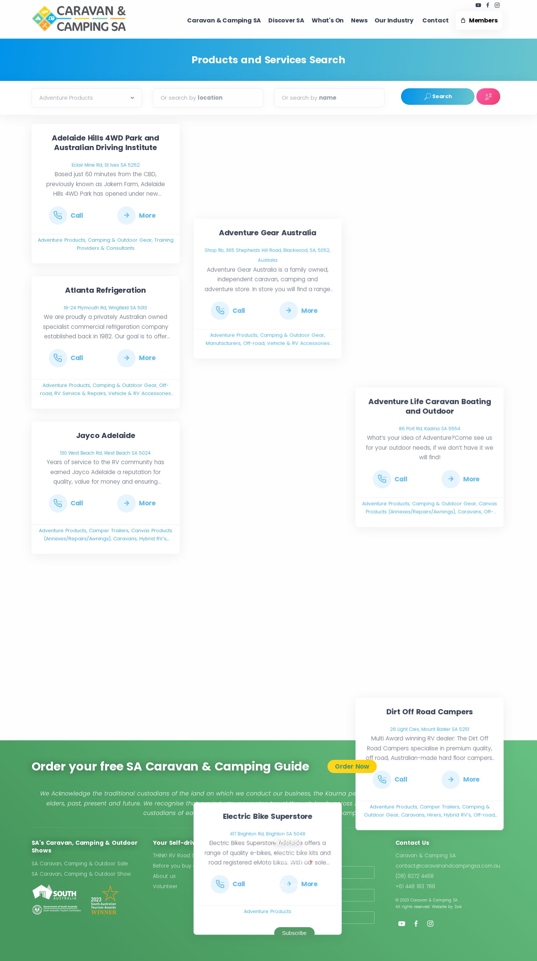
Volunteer (165, 886)
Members (478, 20)
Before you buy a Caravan (186, 865)
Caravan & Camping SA (425, 855)
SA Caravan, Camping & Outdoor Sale (80, 863)
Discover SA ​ (286, 20)
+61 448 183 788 (415, 886)
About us (164, 876)
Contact (435, 20)
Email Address (293, 861)
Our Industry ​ (395, 20)
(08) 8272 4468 (414, 876)
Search (437, 96)
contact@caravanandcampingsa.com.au (447, 865)
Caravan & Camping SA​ (224, 20)
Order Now (352, 766)
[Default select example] (87, 97)
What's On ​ (328, 20)
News (359, 20)
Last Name (287, 907)
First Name (287, 885)
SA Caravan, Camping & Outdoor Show (81, 874)
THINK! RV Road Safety (180, 855)
